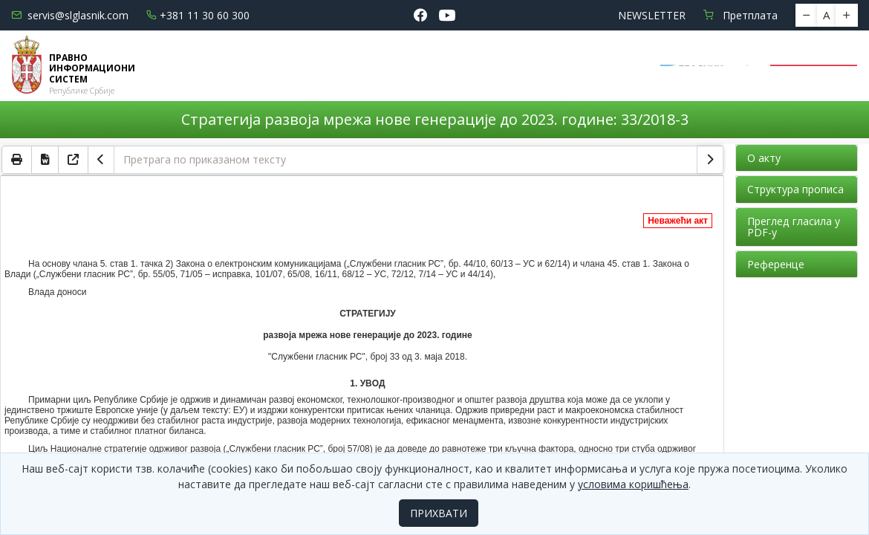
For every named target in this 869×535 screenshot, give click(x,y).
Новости (274, 56)
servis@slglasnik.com (69, 15)
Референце (775, 264)
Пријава (814, 66)
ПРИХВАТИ (438, 513)
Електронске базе (388, 56)
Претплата (740, 15)
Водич (493, 56)
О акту (764, 158)
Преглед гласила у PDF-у (793, 226)
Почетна (201, 56)
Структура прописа (795, 189)
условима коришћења (633, 484)
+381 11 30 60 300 (198, 15)
